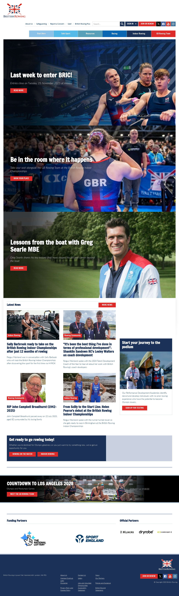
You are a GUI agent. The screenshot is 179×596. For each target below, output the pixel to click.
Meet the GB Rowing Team (22, 494)
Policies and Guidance (103, 583)
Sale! (69, 24)
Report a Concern (57, 24)
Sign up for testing (135, 408)
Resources (90, 34)
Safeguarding (41, 24)
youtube (168, 24)
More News (107, 305)
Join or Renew (147, 24)
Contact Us (82, 575)
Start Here (41, 34)
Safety (80, 578)
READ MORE (19, 91)
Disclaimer (64, 583)
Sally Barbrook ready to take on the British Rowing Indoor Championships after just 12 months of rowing (32, 348)
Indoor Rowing (139, 34)
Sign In (130, 24)
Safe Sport (65, 34)
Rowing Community (72, 335)
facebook (163, 24)
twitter (158, 24)
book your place (21, 178)
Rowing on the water (22, 454)
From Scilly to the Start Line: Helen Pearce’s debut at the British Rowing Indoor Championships (87, 410)
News (97, 575)
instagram (173, 24)
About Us (29, 24)
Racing (114, 34)
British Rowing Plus (82, 24)
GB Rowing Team (163, 34)
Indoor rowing (48, 454)
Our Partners (99, 578)
